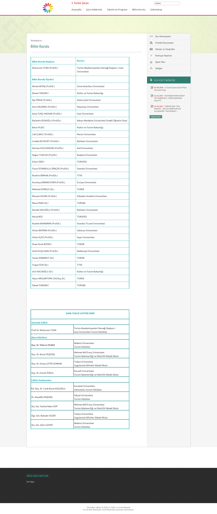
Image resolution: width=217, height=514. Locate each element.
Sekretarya (156, 9)
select (179, 3)
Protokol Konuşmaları (161, 43)
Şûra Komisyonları (160, 36)
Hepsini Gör (156, 116)
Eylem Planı (157, 62)
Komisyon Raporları (160, 55)
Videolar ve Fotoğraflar (162, 49)
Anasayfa (76, 9)
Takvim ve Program (117, 9)
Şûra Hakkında (94, 9)
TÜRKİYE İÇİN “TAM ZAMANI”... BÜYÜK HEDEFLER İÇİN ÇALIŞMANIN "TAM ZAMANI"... (167, 108)
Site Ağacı (30, 482)
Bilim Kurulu (138, 9)
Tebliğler (155, 68)
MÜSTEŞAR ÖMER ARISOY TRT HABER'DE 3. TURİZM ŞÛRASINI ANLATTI (169, 98)
